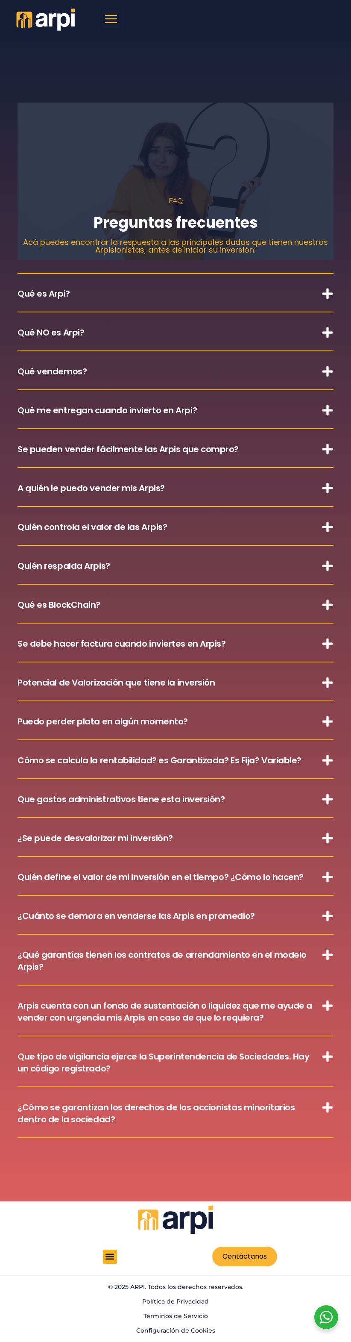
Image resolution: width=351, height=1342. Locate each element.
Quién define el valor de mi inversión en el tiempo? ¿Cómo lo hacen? (161, 877)
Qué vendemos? (52, 371)
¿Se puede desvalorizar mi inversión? (95, 838)
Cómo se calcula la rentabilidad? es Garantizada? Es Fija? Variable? (159, 760)
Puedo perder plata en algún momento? (103, 721)
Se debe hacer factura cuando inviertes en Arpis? (121, 644)
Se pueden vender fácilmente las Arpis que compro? (128, 449)
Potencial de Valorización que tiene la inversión (116, 683)
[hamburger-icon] (110, 19)
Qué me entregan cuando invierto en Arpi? (107, 410)
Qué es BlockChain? (59, 605)
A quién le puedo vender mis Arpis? (91, 488)
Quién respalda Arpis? (64, 566)
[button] (175, 293)
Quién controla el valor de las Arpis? (92, 527)
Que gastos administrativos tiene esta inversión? (121, 799)
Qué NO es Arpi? (51, 332)
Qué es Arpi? (44, 294)
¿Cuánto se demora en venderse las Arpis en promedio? (136, 916)
